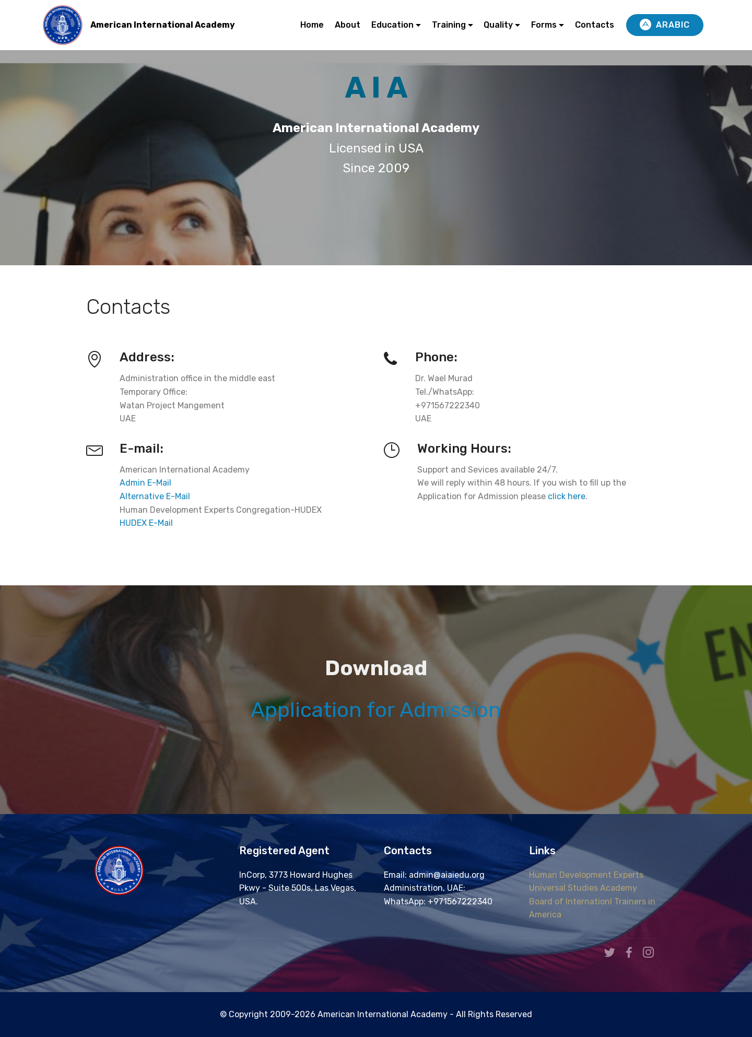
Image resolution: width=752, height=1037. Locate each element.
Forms (544, 25)
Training (449, 25)
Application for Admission (376, 710)
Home (312, 25)
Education (392, 25)
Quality (498, 25)
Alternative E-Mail (155, 496)
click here (566, 496)
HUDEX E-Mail (147, 523)
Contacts (594, 25)
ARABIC (665, 25)
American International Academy (162, 25)
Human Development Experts (586, 875)
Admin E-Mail (145, 483)
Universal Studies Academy (583, 888)
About (347, 25)
